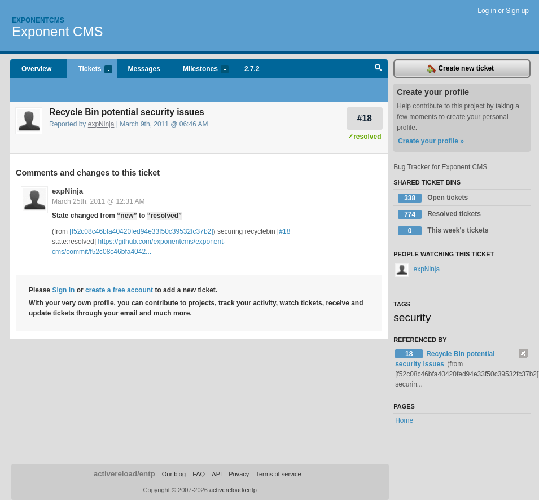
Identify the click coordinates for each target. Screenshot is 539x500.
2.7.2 (252, 69)
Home (404, 420)
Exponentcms (38, 20)
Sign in (63, 290)
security (412, 317)
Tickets (89, 69)
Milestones (200, 69)
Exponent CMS (57, 31)
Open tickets (433, 198)
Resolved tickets (439, 214)
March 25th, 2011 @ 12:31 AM (98, 201)
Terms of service (278, 474)
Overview (36, 69)
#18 (364, 118)
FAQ (198, 474)
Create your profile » (431, 141)
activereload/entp (124, 474)
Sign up (517, 11)
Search (378, 68)
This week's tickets (443, 230)
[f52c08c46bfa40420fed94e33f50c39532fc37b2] (141, 231)
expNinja (101, 124)
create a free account (119, 290)
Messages (144, 69)
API (217, 474)
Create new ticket (460, 68)
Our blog (174, 474)
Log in (486, 11)
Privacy (239, 474)
